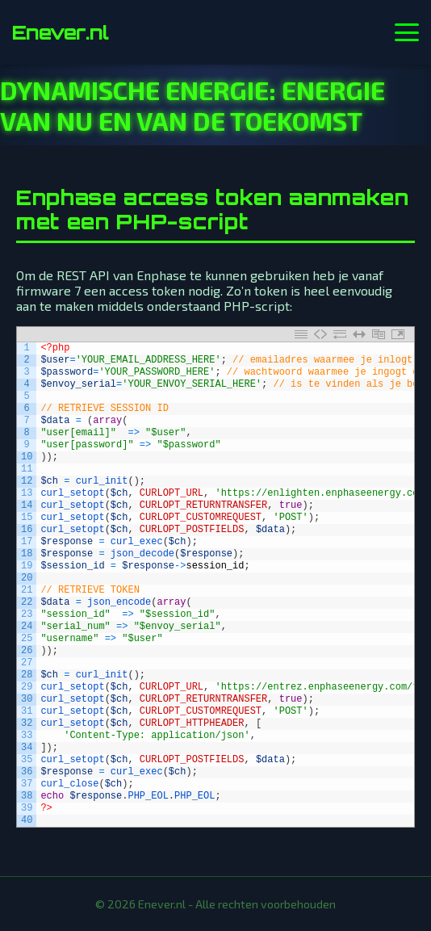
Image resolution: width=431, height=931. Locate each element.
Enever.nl (60, 32)
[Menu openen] (407, 32)
